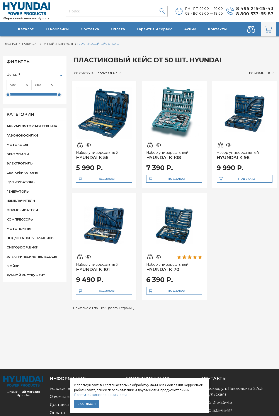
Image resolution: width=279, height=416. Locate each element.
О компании (62, 396)
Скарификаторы (22, 173)
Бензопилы (18, 154)
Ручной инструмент (26, 275)
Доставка (59, 404)
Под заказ (106, 178)
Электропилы (20, 163)
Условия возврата (68, 388)
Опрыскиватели (22, 210)
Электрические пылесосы (32, 257)
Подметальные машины (30, 238)
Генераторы (18, 191)
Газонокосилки (22, 135)
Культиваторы (21, 182)
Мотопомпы (19, 229)
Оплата (57, 412)
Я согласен (87, 404)
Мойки (13, 266)
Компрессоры (20, 219)
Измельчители (21, 201)
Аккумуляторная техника (32, 126)
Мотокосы (17, 145)
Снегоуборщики (22, 247)
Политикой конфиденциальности (100, 395)
